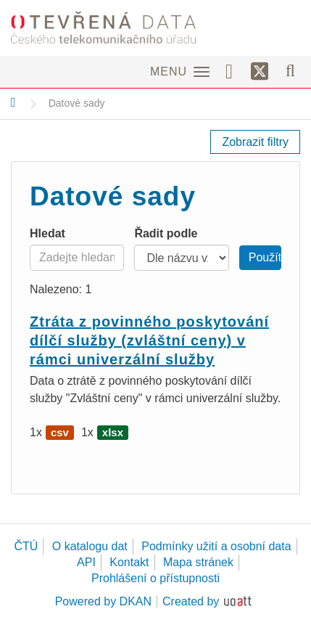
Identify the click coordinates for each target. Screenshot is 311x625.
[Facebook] (234, 70)
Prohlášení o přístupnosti (155, 578)
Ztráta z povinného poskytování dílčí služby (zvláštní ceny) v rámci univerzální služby (149, 340)
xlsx (112, 432)
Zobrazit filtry (255, 142)
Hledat (47, 233)
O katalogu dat (90, 546)
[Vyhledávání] (290, 70)
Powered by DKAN (103, 601)
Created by (190, 601)
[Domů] (13, 102)
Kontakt (129, 562)
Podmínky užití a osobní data (216, 546)
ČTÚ (26, 546)
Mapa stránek (198, 562)
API (86, 562)
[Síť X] (260, 72)
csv (60, 432)
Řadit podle (165, 233)
